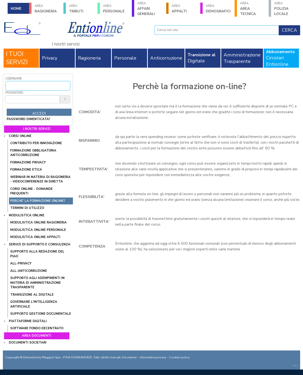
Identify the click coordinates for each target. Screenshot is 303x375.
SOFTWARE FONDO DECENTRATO (36, 328)
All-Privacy (20, 263)
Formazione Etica (26, 169)
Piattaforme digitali (28, 321)
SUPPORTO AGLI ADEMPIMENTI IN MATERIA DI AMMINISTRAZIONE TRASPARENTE (37, 282)
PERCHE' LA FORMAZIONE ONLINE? (37, 201)
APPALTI (184, 9)
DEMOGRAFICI (218, 9)
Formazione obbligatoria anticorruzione (33, 152)
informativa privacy (153, 357)
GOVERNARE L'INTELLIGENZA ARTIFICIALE (33, 304)
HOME (16, 8)
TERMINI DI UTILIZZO (27, 208)
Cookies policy (179, 357)
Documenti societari (27, 342)
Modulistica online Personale (38, 230)
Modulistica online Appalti (35, 237)
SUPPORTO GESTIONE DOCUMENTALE (40, 314)
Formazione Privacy (28, 162)
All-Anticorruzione (28, 271)
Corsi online (20, 136)
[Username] (37, 86)
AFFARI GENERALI (150, 8)
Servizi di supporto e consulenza (39, 244)
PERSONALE (116, 9)
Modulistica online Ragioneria (38, 222)
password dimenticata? (28, 119)
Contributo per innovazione (36, 143)
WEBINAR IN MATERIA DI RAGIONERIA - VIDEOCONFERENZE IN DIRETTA (40, 179)
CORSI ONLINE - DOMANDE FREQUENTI (31, 191)
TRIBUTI (82, 9)
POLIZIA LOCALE (287, 8)
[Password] (32, 99)
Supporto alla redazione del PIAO (37, 253)
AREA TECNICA (253, 8)
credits (295, 365)
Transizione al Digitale (32, 295)
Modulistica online (26, 215)
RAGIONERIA (47, 9)
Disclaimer (129, 357)
